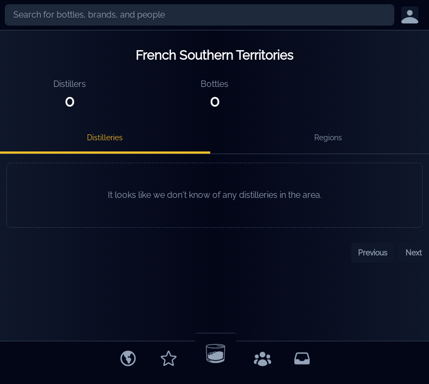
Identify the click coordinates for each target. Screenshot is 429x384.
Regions (328, 137)
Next (414, 253)
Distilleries (105, 137)
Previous (372, 253)
